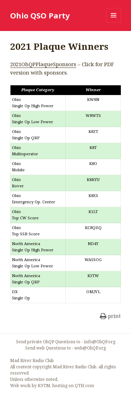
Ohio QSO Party (40, 15)
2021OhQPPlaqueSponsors (43, 64)
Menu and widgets (114, 22)
